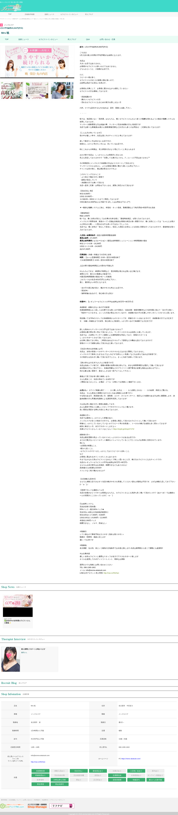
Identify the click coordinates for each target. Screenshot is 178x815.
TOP (10, 14)
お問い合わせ (27, 800)
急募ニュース (49, 14)
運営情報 (4, 800)
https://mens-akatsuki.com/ (131, 759)
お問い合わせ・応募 (107, 39)
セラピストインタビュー (69, 14)
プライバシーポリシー (57, 800)
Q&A (88, 39)
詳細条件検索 (29, 14)
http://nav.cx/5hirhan (111, 573)
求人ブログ (89, 14)
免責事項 (45, 800)
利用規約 (37, 800)
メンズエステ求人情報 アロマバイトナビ (11, 7)
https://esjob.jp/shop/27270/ (123, 429)
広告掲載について (15, 800)
